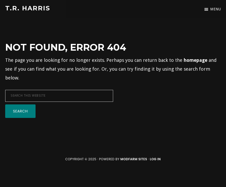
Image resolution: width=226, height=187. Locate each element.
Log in (155, 159)
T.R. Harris (27, 8)
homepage (195, 60)
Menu (215, 9)
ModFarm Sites (133, 159)
